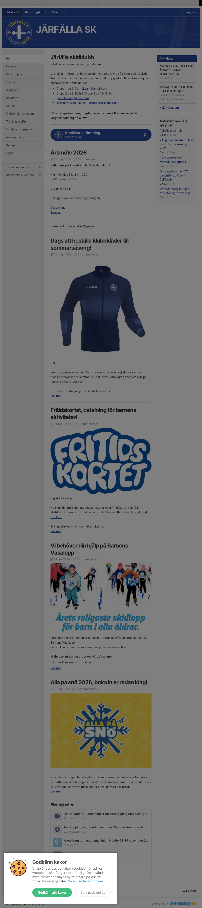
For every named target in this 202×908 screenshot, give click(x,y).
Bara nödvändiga (92, 892)
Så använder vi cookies (86, 881)
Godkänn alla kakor (52, 892)
